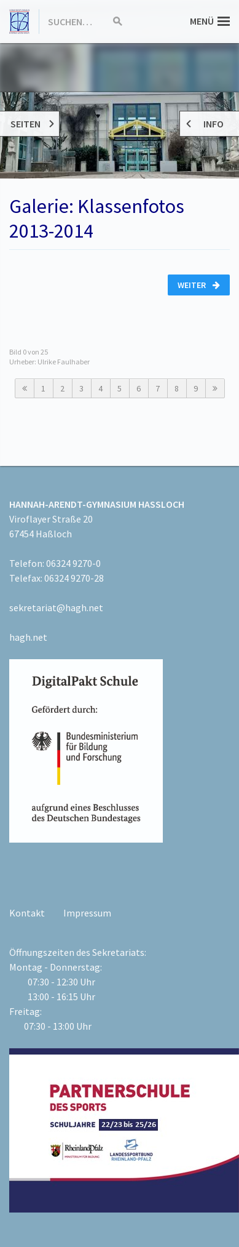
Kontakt (27, 913)
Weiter (199, 285)
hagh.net (28, 637)
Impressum (87, 913)
